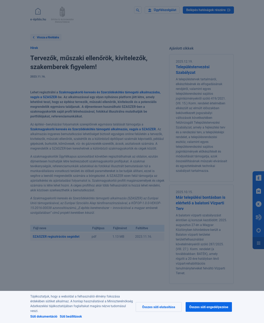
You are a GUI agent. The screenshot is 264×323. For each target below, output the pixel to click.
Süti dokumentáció (43, 316)
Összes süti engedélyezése (208, 307)
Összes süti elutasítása (158, 307)
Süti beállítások (71, 316)
